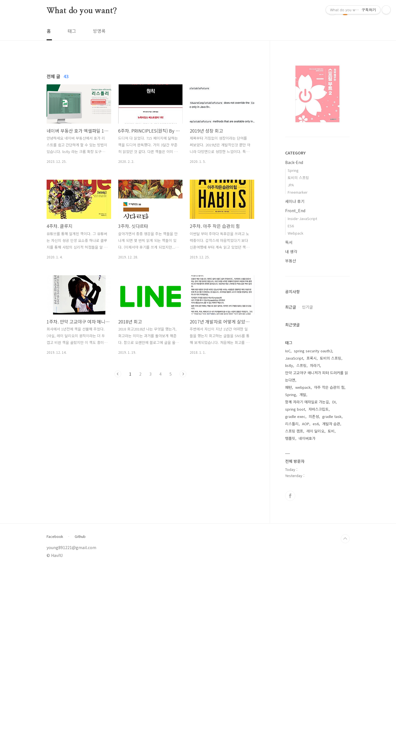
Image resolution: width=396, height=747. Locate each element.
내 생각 (291, 251)
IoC (287, 529)
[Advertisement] (150, 107)
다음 (183, 452)
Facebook (55, 715)
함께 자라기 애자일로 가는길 (307, 580)
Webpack (295, 233)
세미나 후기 (295, 201)
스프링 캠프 (294, 609)
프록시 (311, 536)
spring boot (295, 587)
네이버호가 (307, 616)
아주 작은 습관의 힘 (329, 565)
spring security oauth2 (313, 529)
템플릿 (290, 616)
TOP (345, 717)
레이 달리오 (315, 609)
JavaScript (294, 536)
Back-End (294, 162)
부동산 (290, 260)
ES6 (291, 225)
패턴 (288, 565)
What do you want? (82, 11)
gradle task (332, 595)
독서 (288, 242)
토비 (331, 609)
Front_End (295, 210)
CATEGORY (295, 153)
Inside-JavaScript (302, 218)
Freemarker (298, 192)
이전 (118, 452)
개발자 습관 (331, 602)
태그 (72, 30)
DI (334, 580)
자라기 (315, 544)
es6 (316, 602)
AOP (305, 602)
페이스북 (290, 674)
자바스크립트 (318, 587)
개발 (302, 573)
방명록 (99, 30)
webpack (303, 565)
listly (289, 544)
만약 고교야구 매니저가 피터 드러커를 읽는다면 (316, 555)
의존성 (314, 595)
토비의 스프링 (298, 177)
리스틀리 (292, 602)
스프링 (301, 544)
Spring (293, 170)
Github (80, 715)
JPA (291, 185)
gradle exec (295, 595)
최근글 (290, 307)
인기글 (307, 307)
